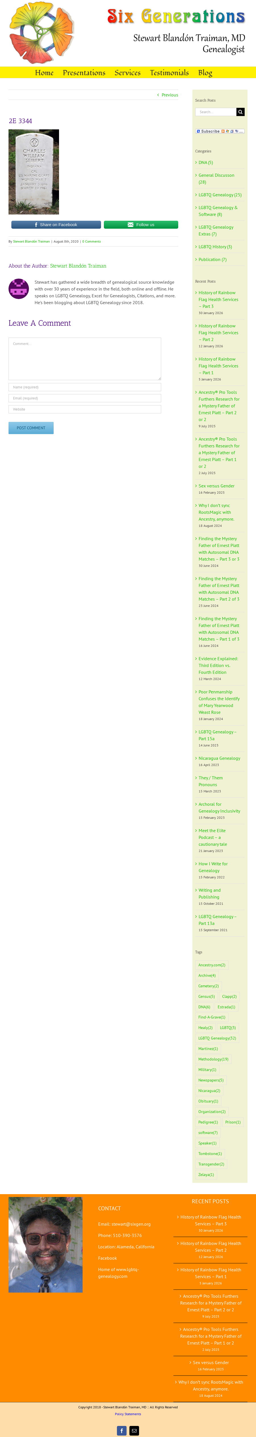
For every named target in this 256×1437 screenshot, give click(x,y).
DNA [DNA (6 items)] (204, 1007)
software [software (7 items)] (208, 1132)
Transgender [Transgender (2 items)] (211, 1164)
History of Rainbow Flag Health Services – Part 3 (218, 299)
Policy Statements (128, 1414)
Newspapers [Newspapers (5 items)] (211, 1080)
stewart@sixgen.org (131, 1224)
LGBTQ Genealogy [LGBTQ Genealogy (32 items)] (217, 1038)
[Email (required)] (85, 398)
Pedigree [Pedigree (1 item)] (208, 1122)
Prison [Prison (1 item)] (233, 1122)
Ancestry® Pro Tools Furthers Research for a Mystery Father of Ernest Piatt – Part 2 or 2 (219, 405)
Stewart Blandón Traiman (31, 241)
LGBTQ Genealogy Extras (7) (216, 230)
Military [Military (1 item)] (207, 1069)
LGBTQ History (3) (215, 246)
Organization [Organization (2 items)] (212, 1111)
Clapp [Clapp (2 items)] (229, 996)
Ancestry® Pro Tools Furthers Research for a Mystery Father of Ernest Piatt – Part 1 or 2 (219, 452)
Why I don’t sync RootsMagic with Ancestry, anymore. (216, 512)
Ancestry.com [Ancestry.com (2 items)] (211, 965)
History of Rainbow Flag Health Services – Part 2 (218, 332)
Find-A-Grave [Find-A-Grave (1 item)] (211, 1017)
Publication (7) (212, 259)
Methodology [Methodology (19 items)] (213, 1059)
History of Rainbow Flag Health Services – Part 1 (218, 365)
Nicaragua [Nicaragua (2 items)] (209, 1090)
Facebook (107, 1258)
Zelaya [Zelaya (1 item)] (206, 1174)
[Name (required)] (85, 387)
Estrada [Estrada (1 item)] (226, 1007)
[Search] (240, 112)
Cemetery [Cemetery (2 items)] (208, 986)
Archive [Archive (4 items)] (207, 975)
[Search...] (215, 112)
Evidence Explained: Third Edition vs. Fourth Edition (218, 665)
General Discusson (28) (216, 178)
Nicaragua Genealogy (219, 758)
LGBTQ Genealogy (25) (220, 194)
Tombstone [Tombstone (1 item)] (210, 1153)
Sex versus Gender (216, 486)
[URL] (85, 409)
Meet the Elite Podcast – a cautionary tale (213, 837)
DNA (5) (206, 162)
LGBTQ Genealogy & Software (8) (218, 211)
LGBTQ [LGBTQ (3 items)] (228, 1027)
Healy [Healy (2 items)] (205, 1027)
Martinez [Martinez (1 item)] (208, 1048)
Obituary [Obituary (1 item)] (208, 1101)
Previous (170, 95)
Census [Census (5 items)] (206, 996)
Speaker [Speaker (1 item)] (207, 1143)
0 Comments (91, 241)
